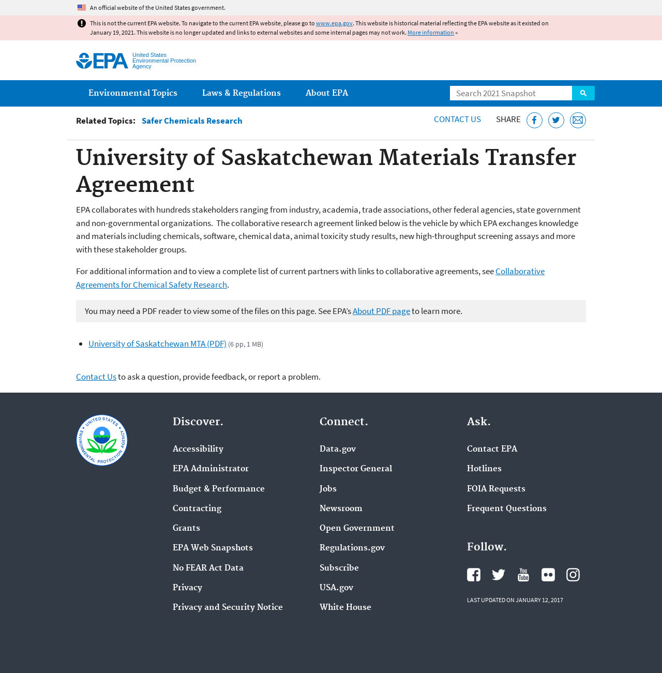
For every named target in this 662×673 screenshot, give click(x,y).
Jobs (328, 489)
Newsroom (341, 509)
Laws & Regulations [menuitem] (241, 93)
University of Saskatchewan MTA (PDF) (157, 343)
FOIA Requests (496, 489)
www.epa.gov (334, 23)
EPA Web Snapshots (213, 548)
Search (583, 93)
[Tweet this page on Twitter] (556, 120)
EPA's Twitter (498, 574)
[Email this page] (578, 120)
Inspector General (356, 469)
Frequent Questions (507, 509)
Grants (186, 528)
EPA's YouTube (523, 574)
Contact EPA (492, 449)
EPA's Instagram (573, 574)
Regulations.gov (352, 548)
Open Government (357, 528)
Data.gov (338, 449)
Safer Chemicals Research (192, 120)
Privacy (187, 588)
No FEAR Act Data (208, 568)
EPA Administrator (211, 469)
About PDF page (381, 311)
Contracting (197, 509)
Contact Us (457, 119)
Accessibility (198, 449)
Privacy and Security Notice (228, 607)
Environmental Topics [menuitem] (132, 93)
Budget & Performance (219, 489)
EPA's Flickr (548, 574)
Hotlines (484, 469)
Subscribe (339, 568)
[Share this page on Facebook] (534, 120)
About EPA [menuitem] (327, 93)
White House (345, 607)
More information (431, 32)
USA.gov (336, 588)
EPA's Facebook (473, 574)
